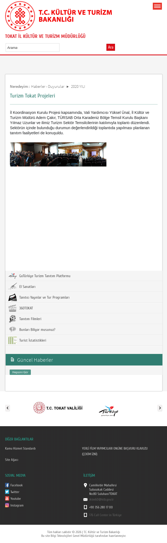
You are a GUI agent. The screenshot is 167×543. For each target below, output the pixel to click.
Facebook (16, 485)
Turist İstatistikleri (27, 340)
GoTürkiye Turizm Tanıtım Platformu (39, 276)
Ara (110, 47)
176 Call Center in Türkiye (105, 515)
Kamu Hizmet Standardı (20, 448)
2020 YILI (78, 86)
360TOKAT (20, 308)
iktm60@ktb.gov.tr (101, 499)
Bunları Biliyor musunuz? (31, 329)
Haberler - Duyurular (47, 86)
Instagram (17, 505)
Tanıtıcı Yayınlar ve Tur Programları (38, 297)
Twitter (14, 492)
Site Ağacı (11, 460)
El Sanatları (21, 286)
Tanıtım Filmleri (24, 319)
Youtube (15, 499)
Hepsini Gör (20, 372)
